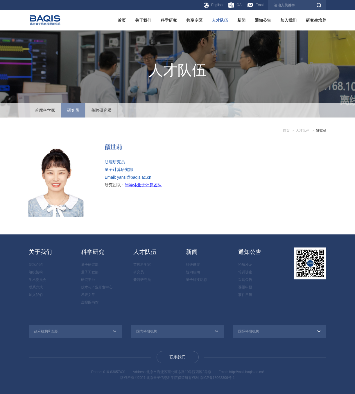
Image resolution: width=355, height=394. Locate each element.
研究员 (73, 110)
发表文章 (88, 295)
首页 (122, 20)
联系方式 (36, 287)
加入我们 (288, 20)
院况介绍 (36, 265)
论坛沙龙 (245, 265)
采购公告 (245, 280)
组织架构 (36, 272)
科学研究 (169, 20)
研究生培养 (316, 20)
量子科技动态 (196, 280)
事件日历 (245, 295)
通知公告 (263, 20)
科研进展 (193, 265)
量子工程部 (89, 272)
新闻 (241, 20)
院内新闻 (193, 272)
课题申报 (245, 287)
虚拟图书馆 (89, 302)
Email (256, 5)
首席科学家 (45, 110)
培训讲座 (245, 272)
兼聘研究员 (101, 110)
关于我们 (143, 20)
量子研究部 (89, 265)
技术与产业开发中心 (96, 287)
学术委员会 (37, 280)
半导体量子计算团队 (143, 184)
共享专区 (194, 20)
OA (234, 5)
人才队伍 (220, 20)
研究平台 (88, 280)
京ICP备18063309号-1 (217, 378)
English (213, 5)
